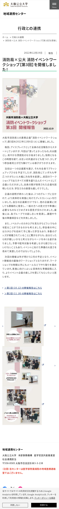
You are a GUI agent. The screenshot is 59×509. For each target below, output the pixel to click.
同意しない (15, 505)
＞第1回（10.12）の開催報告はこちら (23, 287)
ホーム (5, 37)
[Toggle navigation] (54, 4)
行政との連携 (18, 37)
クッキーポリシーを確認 (44, 498)
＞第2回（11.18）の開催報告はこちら (23, 293)
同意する (44, 505)
